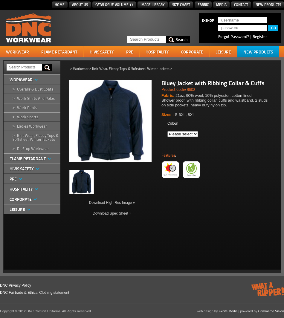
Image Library (153, 4)
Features (168, 155)
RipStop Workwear (33, 148)
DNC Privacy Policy (15, 285)
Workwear (17, 52)
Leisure (223, 52)
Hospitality (157, 52)
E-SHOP (208, 20)
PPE (129, 52)
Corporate (192, 52)
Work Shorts (27, 117)
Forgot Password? (233, 36)
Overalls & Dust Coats (35, 89)
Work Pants (27, 108)
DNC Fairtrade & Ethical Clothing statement (34, 293)
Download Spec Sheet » (112, 213)
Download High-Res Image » (112, 203)
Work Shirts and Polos (36, 98)
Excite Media (228, 311)
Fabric (203, 4)
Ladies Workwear (32, 126)
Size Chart (181, 4)
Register (260, 36)
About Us (80, 4)
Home (60, 4)
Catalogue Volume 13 (114, 4)
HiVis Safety (102, 52)
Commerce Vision (271, 311)
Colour (172, 123)
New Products (268, 4)
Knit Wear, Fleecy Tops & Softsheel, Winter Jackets (36, 137)
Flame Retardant (59, 52)
